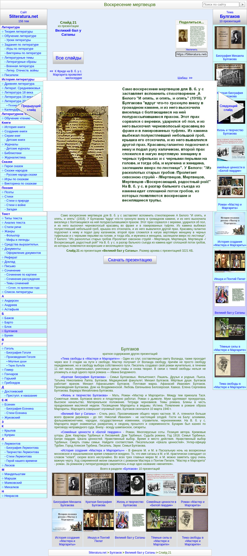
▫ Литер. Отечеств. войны (22, 70)
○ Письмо (9, 266)
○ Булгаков (9, 331)
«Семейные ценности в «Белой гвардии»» (91, 432)
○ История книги (13, 127)
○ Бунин (7, 335)
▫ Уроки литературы (18, 40)
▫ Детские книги (15, 140)
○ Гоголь (8, 348)
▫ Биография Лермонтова (22, 447)
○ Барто (7, 322)
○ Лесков (8, 465)
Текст (6, 214)
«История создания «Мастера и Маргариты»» (93, 450)
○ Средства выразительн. (20, 244)
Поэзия (7, 188)
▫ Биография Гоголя (18, 352)
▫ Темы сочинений (17, 283)
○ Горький (9, 378)
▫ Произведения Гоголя (20, 357)
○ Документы (11, 248)
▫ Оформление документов (23, 253)
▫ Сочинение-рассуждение (22, 279)
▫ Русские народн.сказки (21, 174)
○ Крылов (8, 430)
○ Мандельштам (13, 474)
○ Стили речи (11, 227)
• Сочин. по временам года (23, 287)
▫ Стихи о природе (17, 200)
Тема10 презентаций (230, 17)
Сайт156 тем (23, 17)
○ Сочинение (11, 270)
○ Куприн (8, 435)
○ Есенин (8, 404)
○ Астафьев (10, 309)
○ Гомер (7, 369)
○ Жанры (8, 231)
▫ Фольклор (12, 235)
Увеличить (191, 48)
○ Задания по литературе (20, 44)
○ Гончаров (10, 374)
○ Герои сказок (12, 166)
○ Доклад (8, 262)
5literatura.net (97, 552)
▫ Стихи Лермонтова (18, 456)
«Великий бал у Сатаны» (78, 413)
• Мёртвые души (17, 361)
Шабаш (185, 78)
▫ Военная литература (19, 66)
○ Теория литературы (17, 31)
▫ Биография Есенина (19, 408)
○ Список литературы (17, 292)
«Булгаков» (131, 468)
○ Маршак (9, 478)
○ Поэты (8, 192)
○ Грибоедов (11, 383)
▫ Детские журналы (17, 148)
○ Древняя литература (18, 84)
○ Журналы (10, 144)
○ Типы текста (12, 218)
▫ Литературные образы (20, 62)
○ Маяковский (12, 483)
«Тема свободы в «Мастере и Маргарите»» (90, 358)
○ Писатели (10, 75)
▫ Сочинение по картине (21, 274)
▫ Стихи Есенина (16, 413)
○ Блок (7, 326)
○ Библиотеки (11, 153)
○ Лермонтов (11, 443)
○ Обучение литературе (19, 36)
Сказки (7, 162)
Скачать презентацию (130, 259)
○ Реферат (9, 257)
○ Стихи (7, 196)
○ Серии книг (11, 135)
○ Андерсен (10, 300)
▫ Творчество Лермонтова (22, 452)
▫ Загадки (11, 209)
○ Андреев (9, 305)
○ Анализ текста (13, 222)
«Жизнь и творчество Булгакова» (84, 395)
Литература (11, 27)
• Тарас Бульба (16, 365)
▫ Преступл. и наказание (21, 395)
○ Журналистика (14, 157)
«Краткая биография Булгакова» (83, 377)
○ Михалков (10, 487)
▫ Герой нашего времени (21, 461)
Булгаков (116, 552)
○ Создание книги (14, 131)
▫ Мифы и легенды (17, 240)
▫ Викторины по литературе (23, 53)
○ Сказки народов (14, 170)
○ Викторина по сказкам (19, 183)
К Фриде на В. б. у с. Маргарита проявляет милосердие (66, 75)
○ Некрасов (10, 496)
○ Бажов (8, 318)
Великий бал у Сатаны (68, 32)
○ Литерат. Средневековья (21, 88)
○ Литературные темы (18, 57)
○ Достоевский (12, 391)
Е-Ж (5, 400)
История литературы (18, 79)
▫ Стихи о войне (15, 205)
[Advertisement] (129, 46)
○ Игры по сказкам (15, 179)
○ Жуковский (11, 417)
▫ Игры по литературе (19, 48)
